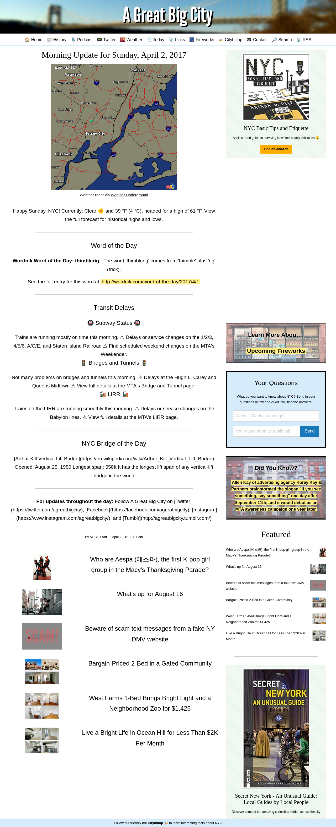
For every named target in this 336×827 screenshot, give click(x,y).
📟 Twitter (106, 39)
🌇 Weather (131, 39)
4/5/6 (18, 346)
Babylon (59, 417)
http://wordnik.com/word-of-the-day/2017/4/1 (150, 281)
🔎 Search (282, 39)
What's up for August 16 (243, 567)
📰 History (56, 39)
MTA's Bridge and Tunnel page (161, 385)
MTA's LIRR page (157, 417)
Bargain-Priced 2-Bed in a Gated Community (259, 600)
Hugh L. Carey (190, 377)
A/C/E (33, 346)
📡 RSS (303, 39)
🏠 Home (34, 39)
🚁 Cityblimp (230, 39)
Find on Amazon (276, 149)
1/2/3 (206, 337)
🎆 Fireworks (201, 39)
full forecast (86, 219)
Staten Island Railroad (77, 346)
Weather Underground (129, 195)
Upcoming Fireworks (276, 351)
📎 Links (177, 39)
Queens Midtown (51, 385)
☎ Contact (256, 39)
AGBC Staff (98, 537)
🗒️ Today (155, 39)
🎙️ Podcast (81, 39)
